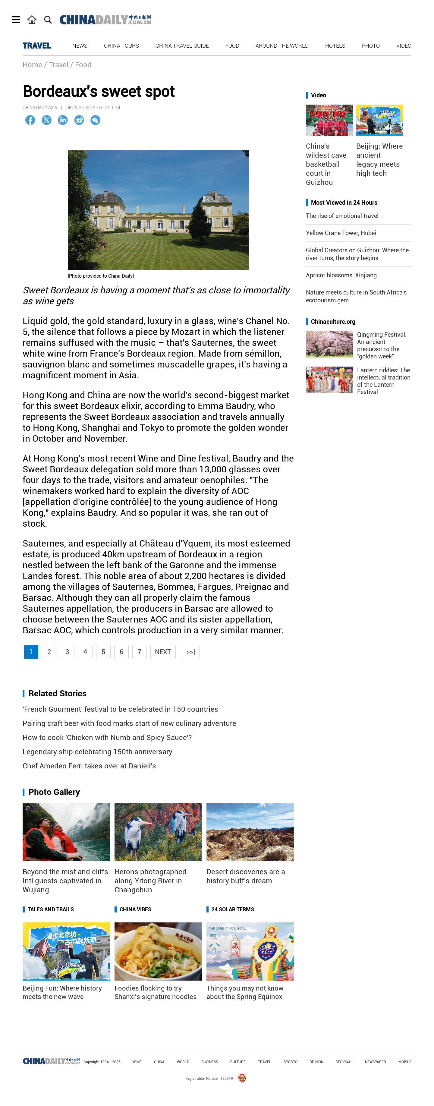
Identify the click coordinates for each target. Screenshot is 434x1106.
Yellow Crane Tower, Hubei (341, 233)
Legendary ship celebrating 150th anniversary (97, 752)
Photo (371, 46)
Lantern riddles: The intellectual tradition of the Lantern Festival (383, 381)
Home (32, 65)
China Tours (121, 46)
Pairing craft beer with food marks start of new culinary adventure (129, 723)
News (79, 46)
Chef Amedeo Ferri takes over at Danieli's (89, 766)
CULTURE (238, 1062)
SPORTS (290, 1062)
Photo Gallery (54, 792)
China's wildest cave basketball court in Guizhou (326, 164)
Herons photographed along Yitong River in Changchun (151, 881)
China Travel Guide (182, 46)
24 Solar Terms (233, 909)
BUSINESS (209, 1062)
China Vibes (135, 909)
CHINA (159, 1062)
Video (403, 46)
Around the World (282, 46)
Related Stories (57, 693)
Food (232, 46)
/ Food (81, 65)
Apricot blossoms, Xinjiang (341, 275)
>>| (190, 652)
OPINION (316, 1062)
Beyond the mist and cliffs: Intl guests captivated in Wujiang (66, 881)
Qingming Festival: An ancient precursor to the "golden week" (382, 345)
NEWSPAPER (375, 1062)
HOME (137, 1062)
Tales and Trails (51, 909)
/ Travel (56, 65)
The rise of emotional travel (342, 215)
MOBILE (404, 1062)
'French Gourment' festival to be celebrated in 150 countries (120, 709)
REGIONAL (344, 1062)
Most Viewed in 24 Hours (344, 202)
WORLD (183, 1062)
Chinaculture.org (333, 321)
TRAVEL (37, 45)
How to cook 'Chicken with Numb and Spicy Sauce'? (107, 737)
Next (163, 652)
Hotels (335, 46)
